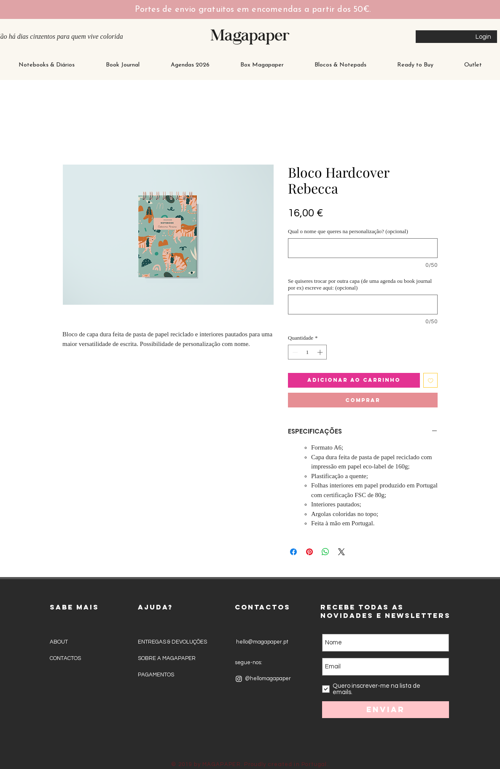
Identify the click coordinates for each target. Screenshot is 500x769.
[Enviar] (385, 709)
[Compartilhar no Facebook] (293, 552)
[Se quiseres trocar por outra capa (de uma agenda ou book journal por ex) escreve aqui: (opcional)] (362, 304)
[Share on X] (341, 552)
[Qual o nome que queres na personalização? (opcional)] (362, 248)
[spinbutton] (307, 352)
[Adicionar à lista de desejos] (430, 380)
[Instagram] (239, 679)
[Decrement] (294, 352)
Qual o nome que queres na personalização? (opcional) (348, 231)
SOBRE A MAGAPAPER (167, 658)
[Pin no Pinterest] (309, 552)
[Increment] (321, 352)
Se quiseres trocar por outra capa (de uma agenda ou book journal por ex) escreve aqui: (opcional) (360, 284)
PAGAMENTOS (156, 675)
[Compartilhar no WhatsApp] (325, 552)
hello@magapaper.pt (261, 642)
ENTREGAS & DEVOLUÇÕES (172, 642)
